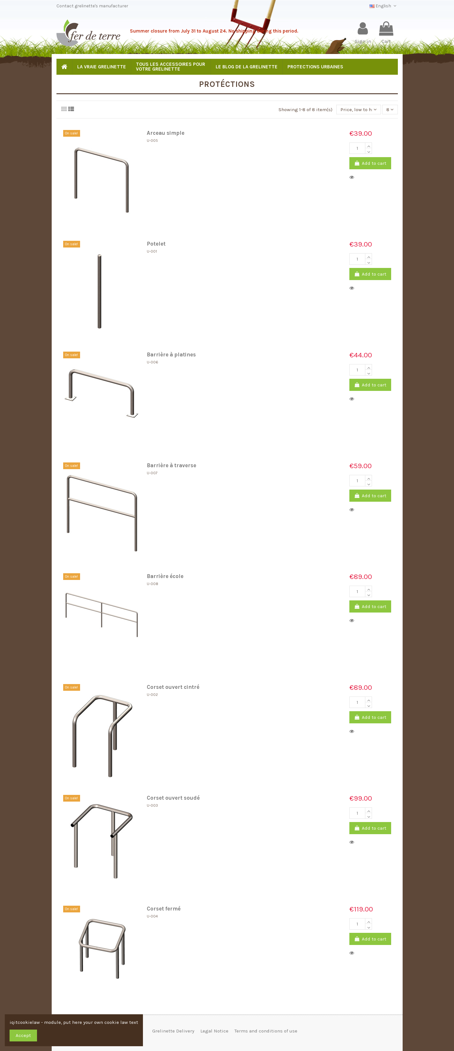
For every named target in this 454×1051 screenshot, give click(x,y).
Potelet (156, 244)
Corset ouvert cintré (173, 687)
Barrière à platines (171, 355)
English (383, 6)
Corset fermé (164, 909)
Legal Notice (214, 1031)
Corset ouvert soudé (173, 798)
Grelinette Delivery (173, 1031)
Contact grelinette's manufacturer (92, 6)
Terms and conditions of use (265, 1031)
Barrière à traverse (171, 465)
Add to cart (370, 163)
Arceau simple (165, 133)
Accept (23, 1035)
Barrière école (165, 576)
